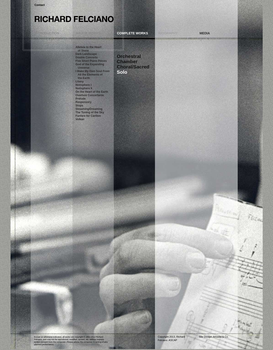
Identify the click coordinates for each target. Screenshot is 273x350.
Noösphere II (84, 88)
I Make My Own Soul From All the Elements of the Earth (93, 75)
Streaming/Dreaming (89, 109)
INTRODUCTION (47, 33)
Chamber (127, 61)
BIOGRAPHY (168, 33)
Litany (80, 81)
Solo (122, 72)
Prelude (81, 98)
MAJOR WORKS (88, 33)
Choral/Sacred (133, 66)
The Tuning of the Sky (90, 112)
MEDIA (205, 33)
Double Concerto (87, 57)
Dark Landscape (86, 54)
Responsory (83, 102)
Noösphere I (83, 85)
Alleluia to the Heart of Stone (89, 49)
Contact (40, 5)
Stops (79, 105)
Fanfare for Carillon (88, 115)
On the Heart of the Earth (92, 91)
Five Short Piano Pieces (91, 60)
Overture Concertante (90, 95)
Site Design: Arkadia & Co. (214, 336)
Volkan (80, 119)
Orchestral (129, 56)
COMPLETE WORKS (132, 33)
